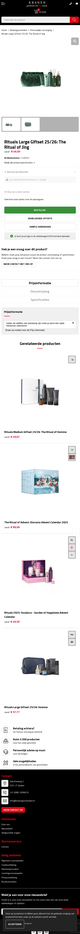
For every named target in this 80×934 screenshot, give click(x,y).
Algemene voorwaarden (12, 860)
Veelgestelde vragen (10, 832)
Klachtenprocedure (10, 869)
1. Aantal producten (16, 172)
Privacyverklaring (9, 877)
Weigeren (28, 923)
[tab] (39, 283)
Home (4, 30)
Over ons (5, 824)
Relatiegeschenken (18, 30)
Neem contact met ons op (18, 264)
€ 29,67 (12, 437)
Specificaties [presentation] (40, 299)
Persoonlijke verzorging (41, 30)
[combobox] (35, 20)
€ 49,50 (12, 622)
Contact (5, 846)
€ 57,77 (12, 712)
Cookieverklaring (8, 865)
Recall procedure (8, 881)
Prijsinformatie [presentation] (40, 282)
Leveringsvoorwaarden (12, 873)
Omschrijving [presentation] (39, 291)
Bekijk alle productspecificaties (19, 162)
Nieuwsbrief (7, 828)
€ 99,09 (12, 527)
